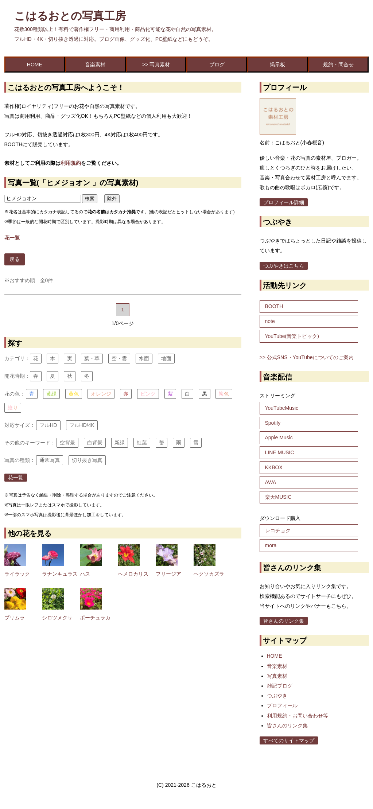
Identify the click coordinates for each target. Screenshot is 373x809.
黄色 (74, 394)
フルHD (48, 425)
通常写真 (49, 460)
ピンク (148, 394)
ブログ (217, 64)
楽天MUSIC (278, 497)
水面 (144, 358)
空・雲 (119, 358)
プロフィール (282, 705)
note (270, 321)
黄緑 (51, 394)
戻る (14, 259)
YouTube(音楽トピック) (292, 336)
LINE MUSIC (279, 452)
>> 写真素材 (156, 64)
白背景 (94, 443)
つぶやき (277, 696)
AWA (270, 482)
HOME (34, 64)
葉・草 (92, 358)
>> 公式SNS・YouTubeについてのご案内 (307, 357)
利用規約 (71, 163)
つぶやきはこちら (283, 266)
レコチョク (278, 530)
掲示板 (277, 64)
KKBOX (274, 467)
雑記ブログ (279, 686)
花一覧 (15, 478)
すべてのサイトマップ (288, 740)
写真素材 (277, 676)
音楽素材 (95, 64)
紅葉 (142, 443)
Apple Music (279, 437)
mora (271, 545)
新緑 (119, 443)
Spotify (273, 423)
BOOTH (274, 306)
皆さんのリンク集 (283, 621)
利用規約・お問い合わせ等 (297, 716)
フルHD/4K (81, 425)
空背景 (67, 443)
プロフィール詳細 (283, 202)
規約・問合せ (338, 64)
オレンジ (101, 394)
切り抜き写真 (87, 460)
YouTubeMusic (282, 408)
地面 (166, 358)
